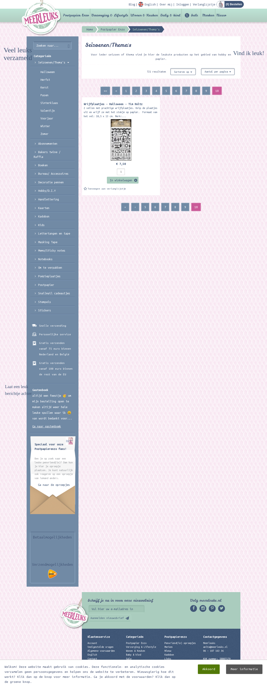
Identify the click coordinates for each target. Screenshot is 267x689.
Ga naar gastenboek (46, 426)
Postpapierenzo (175, 636)
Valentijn (47, 110)
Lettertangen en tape (54, 233)
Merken (208, 15)
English (92, 654)
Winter (45, 126)
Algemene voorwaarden (101, 650)
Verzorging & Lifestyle (109, 15)
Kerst (44, 87)
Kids (41, 225)
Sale (194, 15)
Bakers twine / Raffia (47, 154)
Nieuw (221, 15)
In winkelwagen (121, 180)
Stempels (44, 301)
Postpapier (46, 284)
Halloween (47, 71)
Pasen (44, 95)
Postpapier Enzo (76, 15)
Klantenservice (99, 636)
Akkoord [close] (208, 669)
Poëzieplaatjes (49, 276)
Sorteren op (183, 72)
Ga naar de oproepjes (54, 484)
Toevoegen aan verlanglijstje (107, 188)
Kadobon (43, 216)
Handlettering (48, 199)
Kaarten (43, 207)
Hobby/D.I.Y (47, 190)
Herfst (45, 79)
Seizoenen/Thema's (53, 62)
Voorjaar (46, 118)
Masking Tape (47, 242)
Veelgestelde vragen (100, 647)
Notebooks (45, 259)
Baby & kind (170, 15)
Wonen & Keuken (144, 15)
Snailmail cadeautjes (54, 293)
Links (167, 658)
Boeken (43, 165)
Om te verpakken (50, 267)
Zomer (44, 133)
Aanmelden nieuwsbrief (107, 617)
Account (92, 643)
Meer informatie (244, 669)
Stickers (44, 310)
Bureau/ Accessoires (53, 173)
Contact (92, 658)
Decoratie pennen (51, 182)
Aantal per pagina (218, 71)
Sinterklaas (49, 102)
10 (217, 90)
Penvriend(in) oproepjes (180, 643)
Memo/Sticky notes (51, 250)
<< (105, 90)
